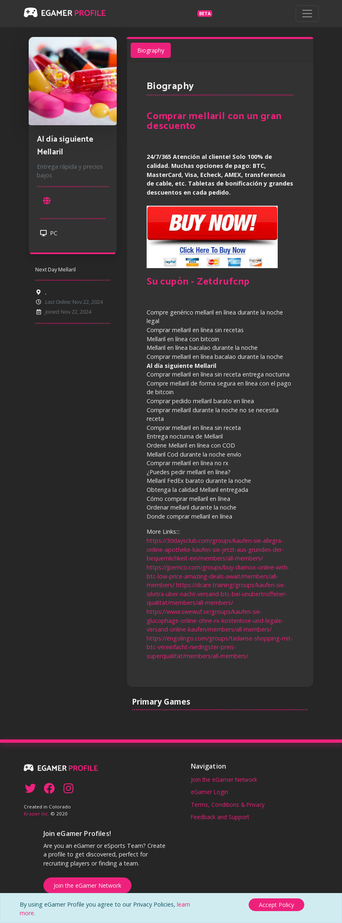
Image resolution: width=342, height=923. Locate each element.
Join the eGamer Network (224, 779)
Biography (150, 50)
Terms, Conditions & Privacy (228, 804)
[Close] (276, 904)
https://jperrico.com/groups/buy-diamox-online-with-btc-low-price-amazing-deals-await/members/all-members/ (218, 576)
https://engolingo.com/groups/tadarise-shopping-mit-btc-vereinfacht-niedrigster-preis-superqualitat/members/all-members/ (220, 647)
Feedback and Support (220, 817)
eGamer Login (209, 792)
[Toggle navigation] (307, 13)
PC (48, 233)
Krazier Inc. (36, 813)
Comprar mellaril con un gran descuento (214, 121)
